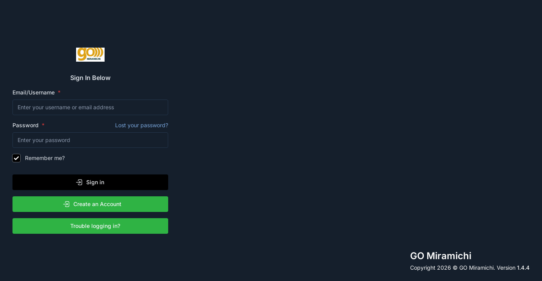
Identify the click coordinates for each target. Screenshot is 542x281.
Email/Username (34, 92)
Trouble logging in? (92, 226)
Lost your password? (141, 125)
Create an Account (91, 204)
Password (90, 125)
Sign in (89, 182)
